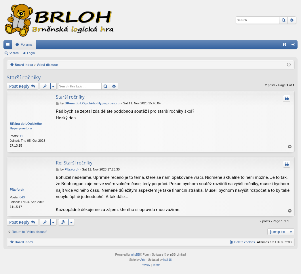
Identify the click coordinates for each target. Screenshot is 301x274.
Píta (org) (17, 189)
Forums (27, 45)
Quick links (9, 46)
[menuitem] (284, 44)
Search (14, 53)
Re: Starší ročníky (74, 163)
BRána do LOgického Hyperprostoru (26, 126)
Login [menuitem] (295, 46)
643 (22, 197)
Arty (143, 259)
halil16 (167, 259)
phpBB (135, 254)
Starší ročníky (24, 77)
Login (31, 53)
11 (21, 136)
